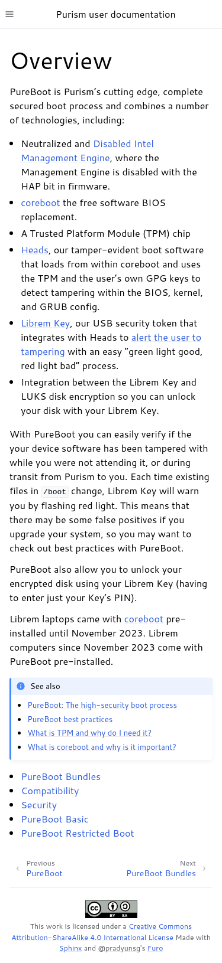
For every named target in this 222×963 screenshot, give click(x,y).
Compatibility (50, 790)
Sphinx (70, 948)
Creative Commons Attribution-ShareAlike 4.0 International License (101, 931)
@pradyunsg (119, 948)
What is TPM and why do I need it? (89, 732)
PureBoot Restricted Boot (77, 833)
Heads (35, 249)
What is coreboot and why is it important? (101, 747)
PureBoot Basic (54, 818)
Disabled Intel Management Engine (87, 150)
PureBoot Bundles (61, 776)
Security (39, 804)
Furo (155, 948)
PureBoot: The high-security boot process (102, 705)
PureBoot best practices (69, 719)
